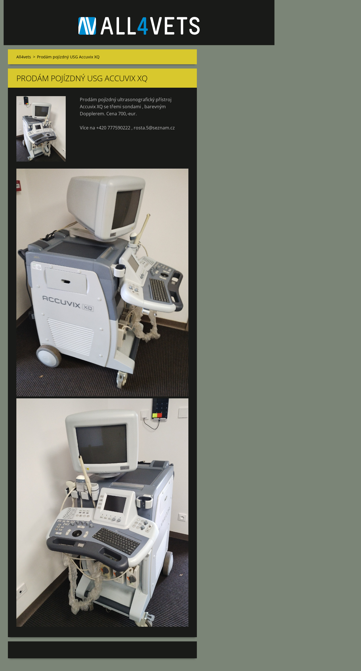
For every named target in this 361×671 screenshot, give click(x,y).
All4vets (23, 56)
